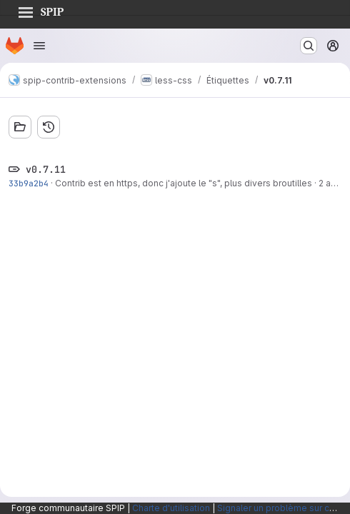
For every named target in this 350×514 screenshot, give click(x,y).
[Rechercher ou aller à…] (308, 45)
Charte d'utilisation (171, 508)
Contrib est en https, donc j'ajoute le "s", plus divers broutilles (183, 183)
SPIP (41, 10)
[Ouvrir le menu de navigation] (39, 45)
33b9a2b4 (29, 183)
